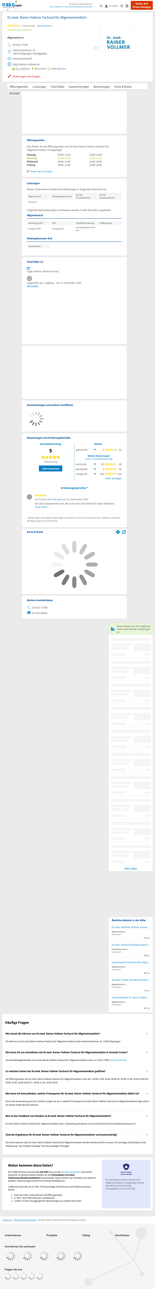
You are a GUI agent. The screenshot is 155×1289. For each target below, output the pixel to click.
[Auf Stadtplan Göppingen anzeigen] (124, 531)
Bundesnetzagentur (71, 1171)
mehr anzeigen (113, 478)
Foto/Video (57, 86)
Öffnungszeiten (19, 86)
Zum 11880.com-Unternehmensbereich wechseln (71, 6)
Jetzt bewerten (50, 468)
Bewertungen (101, 86)
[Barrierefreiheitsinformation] (123, 5)
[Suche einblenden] (102, 5)
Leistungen (39, 86)
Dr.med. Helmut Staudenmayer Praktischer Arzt (131, 944)
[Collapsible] (147, 1033)
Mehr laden (131, 868)
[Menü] (128, 5)
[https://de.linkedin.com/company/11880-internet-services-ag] (32, 1276)
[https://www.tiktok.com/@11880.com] (24, 1276)
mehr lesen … (43, 507)
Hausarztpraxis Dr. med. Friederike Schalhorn (131, 997)
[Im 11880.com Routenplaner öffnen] (118, 531)
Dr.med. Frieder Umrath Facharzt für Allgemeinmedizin (131, 980)
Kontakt (15, 93)
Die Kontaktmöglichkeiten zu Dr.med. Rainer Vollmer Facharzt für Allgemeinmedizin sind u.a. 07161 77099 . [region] (66, 1060)
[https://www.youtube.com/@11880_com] (39, 1276)
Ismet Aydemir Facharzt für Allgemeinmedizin (131, 962)
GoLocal (57, 499)
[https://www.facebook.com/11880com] (8, 1276)
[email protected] (117, 1060)
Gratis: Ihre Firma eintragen (142, 5)
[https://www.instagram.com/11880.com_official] (16, 1276)
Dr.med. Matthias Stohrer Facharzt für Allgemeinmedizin (131, 927)
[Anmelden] (112, 5)
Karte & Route (123, 86)
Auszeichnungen (79, 86)
